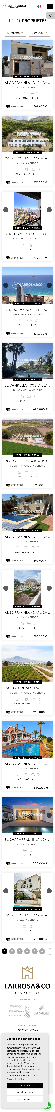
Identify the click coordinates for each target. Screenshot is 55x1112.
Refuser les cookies (24, 1099)
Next (48, 58)
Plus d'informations (16, 1079)
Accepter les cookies (25, 1085)
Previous (5, 58)
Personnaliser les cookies (25, 1092)
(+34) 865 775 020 (27, 1029)
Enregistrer (14, 106)
